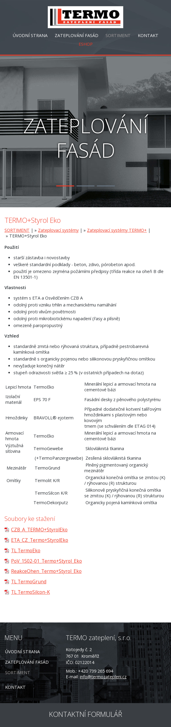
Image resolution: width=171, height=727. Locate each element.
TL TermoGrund (28, 581)
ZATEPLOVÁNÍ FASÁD (76, 35)
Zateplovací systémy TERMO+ (117, 230)
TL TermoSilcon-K (30, 592)
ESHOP (86, 44)
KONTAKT (148, 35)
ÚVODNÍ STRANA (30, 35)
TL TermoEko (25, 550)
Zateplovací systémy (58, 230)
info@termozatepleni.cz (103, 677)
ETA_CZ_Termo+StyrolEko (39, 540)
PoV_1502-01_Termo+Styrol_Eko (46, 561)
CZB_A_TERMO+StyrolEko (39, 529)
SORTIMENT (118, 35)
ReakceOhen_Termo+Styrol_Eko (46, 571)
